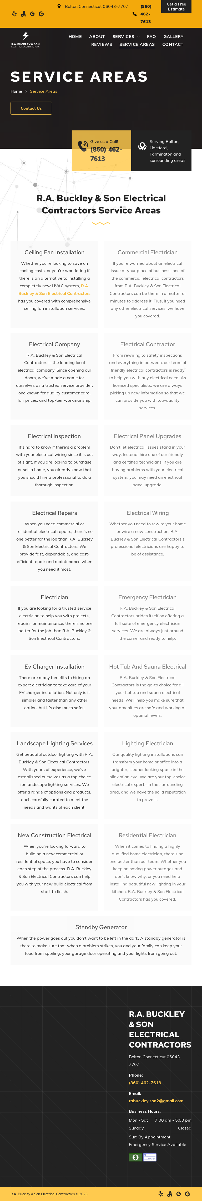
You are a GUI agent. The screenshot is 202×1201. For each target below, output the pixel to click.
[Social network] (23, 14)
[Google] (41, 14)
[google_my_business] (32, 14)
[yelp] (14, 14)
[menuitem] (71, 36)
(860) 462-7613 (146, 14)
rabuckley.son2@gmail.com (156, 1100)
